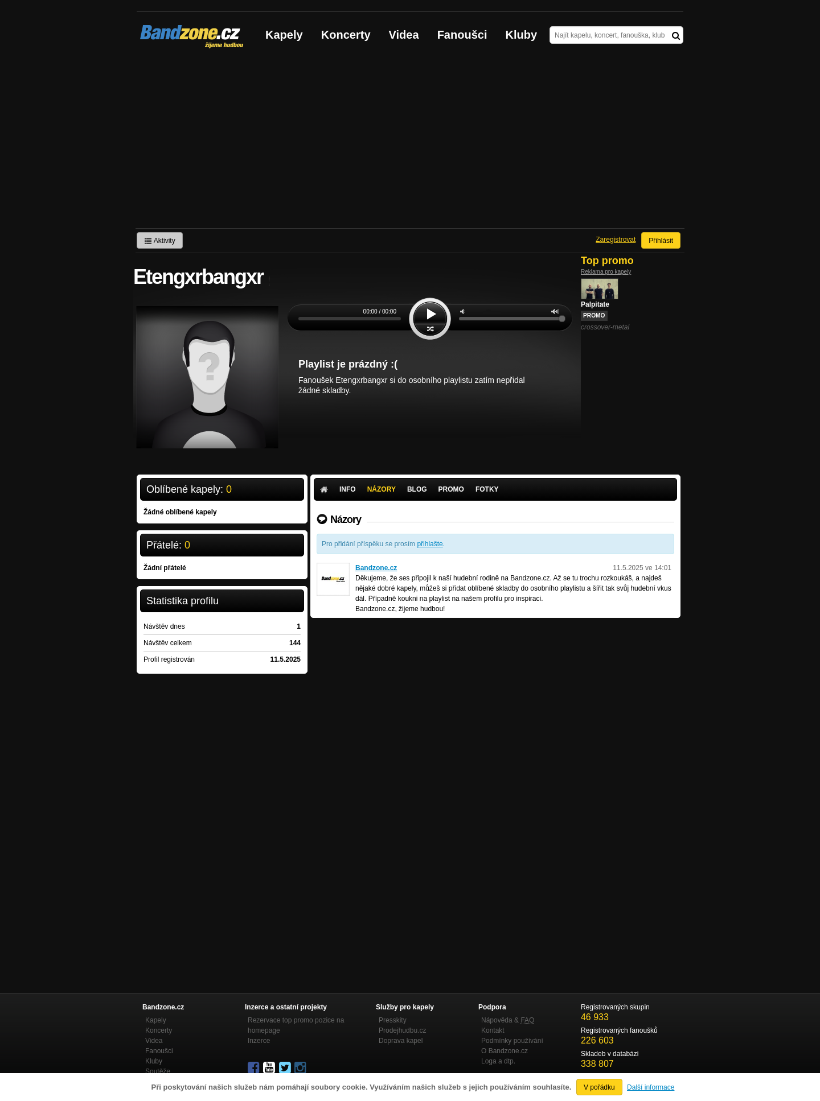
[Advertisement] (410, 142)
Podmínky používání (512, 1041)
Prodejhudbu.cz (402, 1030)
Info (347, 489)
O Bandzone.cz (504, 1051)
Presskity (393, 1020)
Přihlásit (661, 241)
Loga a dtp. (498, 1061)
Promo (451, 489)
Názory (381, 489)
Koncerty (346, 34)
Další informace (650, 1087)
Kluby (522, 34)
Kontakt (493, 1030)
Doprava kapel (401, 1041)
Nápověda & (507, 1020)
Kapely (284, 34)
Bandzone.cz (376, 568)
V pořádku (599, 1087)
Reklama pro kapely (606, 272)
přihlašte (429, 544)
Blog (417, 489)
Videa (404, 34)
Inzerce (259, 1041)
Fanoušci (462, 34)
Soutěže (157, 1071)
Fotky (487, 489)
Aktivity (159, 241)
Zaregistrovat (616, 240)
